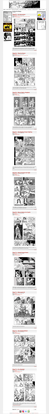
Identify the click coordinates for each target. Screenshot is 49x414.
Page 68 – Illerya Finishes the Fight (21, 172)
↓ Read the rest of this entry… (17, 405)
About (43, 9)
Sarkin (27, 16)
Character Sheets (15, 9)
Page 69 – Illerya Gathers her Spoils (21, 212)
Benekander (18, 16)
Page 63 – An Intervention (19, 14)
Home (4, 9)
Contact (5, 11)
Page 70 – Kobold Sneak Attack (20, 252)
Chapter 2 (16, 133)
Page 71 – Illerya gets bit (19, 292)
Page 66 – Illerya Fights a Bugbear (21, 92)
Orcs (23, 55)
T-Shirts (40, 9)
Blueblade (21, 16)
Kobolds (18, 254)
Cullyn (23, 16)
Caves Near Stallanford (17, 17)
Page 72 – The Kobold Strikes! (20, 330)
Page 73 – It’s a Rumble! (19, 369)
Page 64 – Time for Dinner (19, 53)
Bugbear (16, 94)
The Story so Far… (23, 9)
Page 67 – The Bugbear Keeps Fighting (22, 132)
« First (18, 409)
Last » (29, 409)
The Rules (29, 9)
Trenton (29, 16)
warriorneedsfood (15, 15)
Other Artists (35, 9)
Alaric (16, 16)
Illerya (25, 16)
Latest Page (8, 9)
